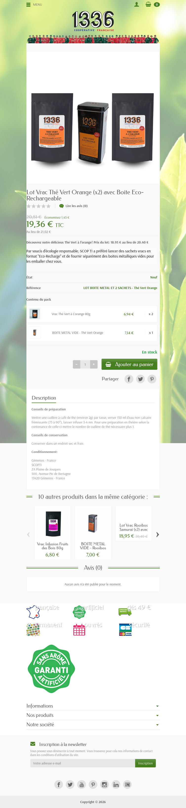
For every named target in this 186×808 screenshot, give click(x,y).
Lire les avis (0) (73, 206)
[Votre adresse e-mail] (82, 763)
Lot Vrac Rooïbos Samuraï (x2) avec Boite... (134, 529)
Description (44, 398)
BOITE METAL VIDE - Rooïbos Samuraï (93, 547)
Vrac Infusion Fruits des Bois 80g (52, 545)
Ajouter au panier (129, 364)
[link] (128, 379)
